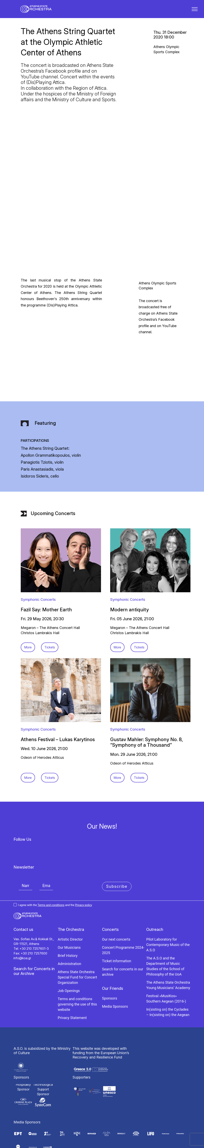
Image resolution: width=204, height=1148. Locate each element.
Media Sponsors (115, 981)
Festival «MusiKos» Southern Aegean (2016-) (166, 973)
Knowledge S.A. (111, 1143)
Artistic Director (70, 914)
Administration (69, 939)
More (28, 622)
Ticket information (116, 936)
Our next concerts (116, 914)
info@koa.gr (22, 933)
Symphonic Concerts (38, 574)
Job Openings (69, 966)
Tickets (49, 622)
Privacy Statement (72, 993)
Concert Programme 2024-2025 (123, 925)
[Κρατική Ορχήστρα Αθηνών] (39, 11)
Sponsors (109, 973)
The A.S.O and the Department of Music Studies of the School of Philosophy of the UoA (165, 941)
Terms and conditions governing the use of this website (77, 979)
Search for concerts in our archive (122, 947)
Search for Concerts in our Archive (34, 946)
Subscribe (116, 861)
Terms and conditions (50, 879)
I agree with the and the (53, 879)
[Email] (46, 860)
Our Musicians (69, 922)
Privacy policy (83, 879)
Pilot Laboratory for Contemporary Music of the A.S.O (168, 919)
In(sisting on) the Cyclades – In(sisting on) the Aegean (167, 987)
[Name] (25, 860)
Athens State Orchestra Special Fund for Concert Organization (77, 952)
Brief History (67, 930)
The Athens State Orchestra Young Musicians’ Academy (168, 960)
